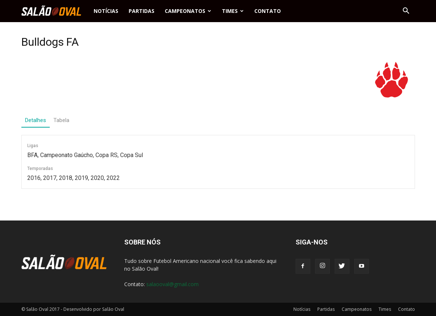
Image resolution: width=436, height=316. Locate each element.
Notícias (106, 10)
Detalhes (35, 120)
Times (233, 10)
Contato (267, 10)
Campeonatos (188, 10)
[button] (406, 11)
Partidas (141, 10)
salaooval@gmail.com (172, 284)
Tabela (61, 120)
